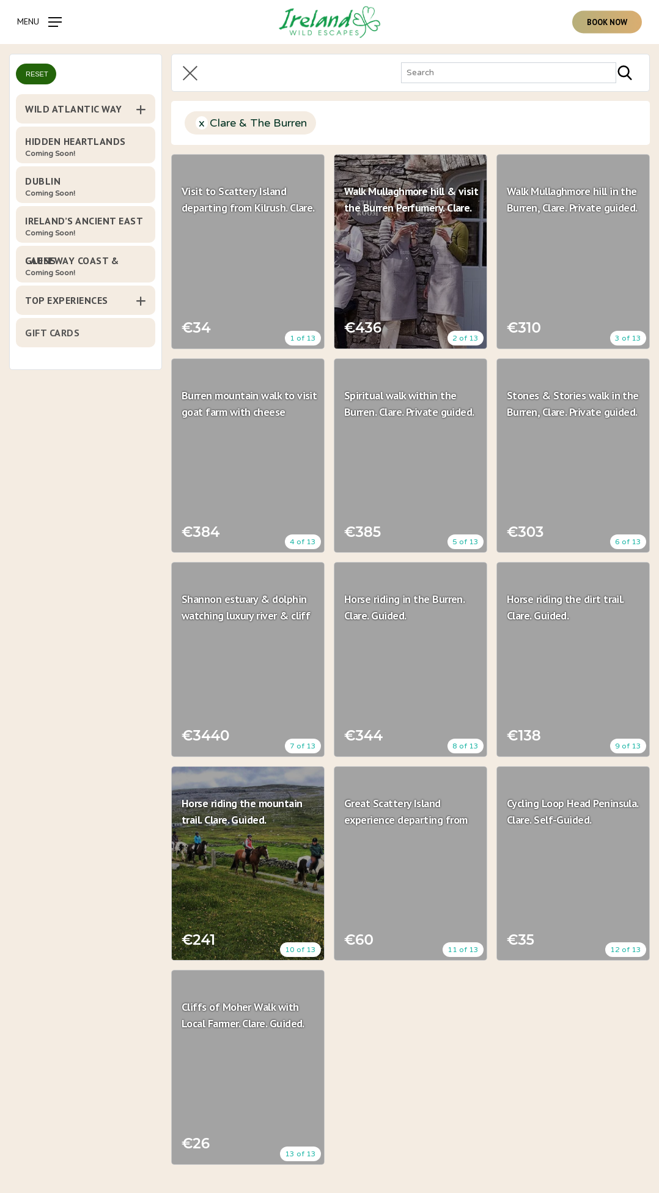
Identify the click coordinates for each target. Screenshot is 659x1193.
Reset (37, 74)
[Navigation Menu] (39, 21)
